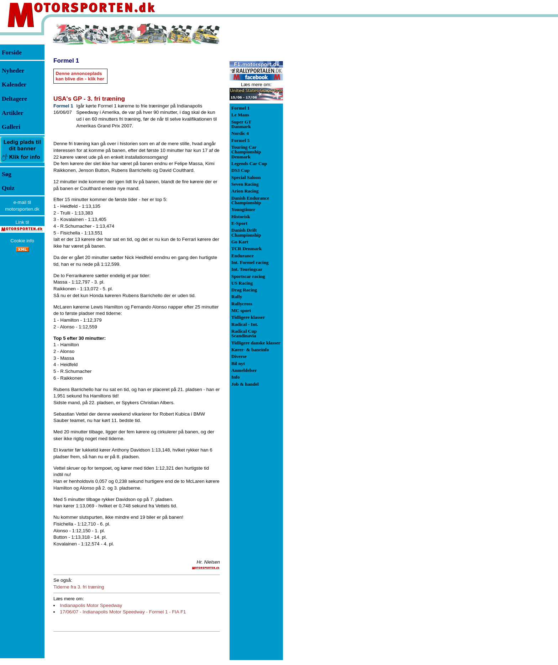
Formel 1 (66, 60)
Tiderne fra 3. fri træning (78, 587)
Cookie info (22, 240)
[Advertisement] (320, 129)
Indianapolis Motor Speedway (91, 605)
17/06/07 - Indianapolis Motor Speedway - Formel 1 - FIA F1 (123, 611)
